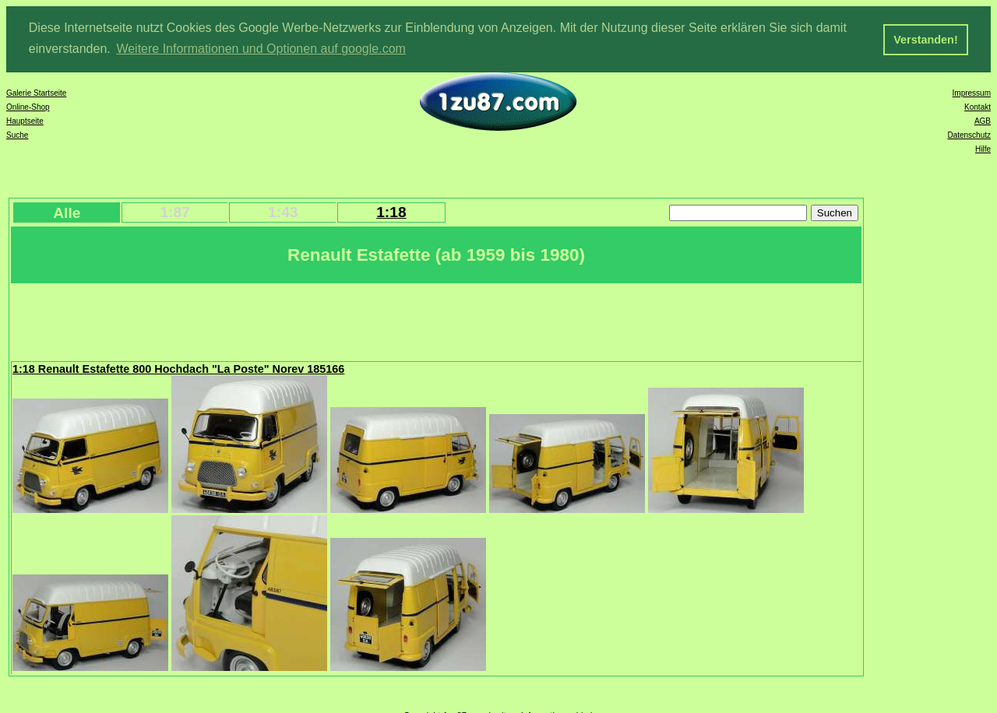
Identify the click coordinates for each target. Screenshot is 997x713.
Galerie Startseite (36, 92)
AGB (982, 120)
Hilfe (983, 148)
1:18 (391, 211)
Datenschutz (969, 134)
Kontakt (977, 106)
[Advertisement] (295, 320)
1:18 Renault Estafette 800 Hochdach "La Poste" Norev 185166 (178, 368)
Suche (17, 134)
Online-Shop (28, 106)
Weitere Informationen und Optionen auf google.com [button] (261, 48)
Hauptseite (25, 120)
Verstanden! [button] (925, 39)
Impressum (972, 92)
